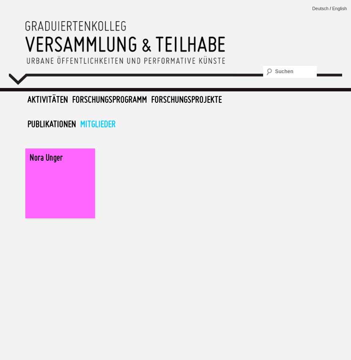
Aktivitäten (47, 99)
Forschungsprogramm (109, 99)
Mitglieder (98, 123)
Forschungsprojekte (186, 99)
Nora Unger (46, 157)
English (339, 8)
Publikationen (51, 123)
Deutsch (320, 8)
